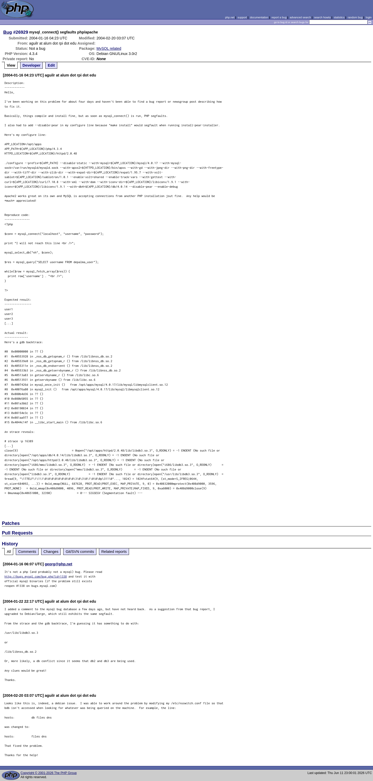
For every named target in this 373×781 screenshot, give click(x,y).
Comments (27, 552)
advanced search (300, 17)
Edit (51, 65)
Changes (51, 552)
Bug (7, 32)
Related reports (114, 552)
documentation (259, 17)
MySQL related (109, 48)
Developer (32, 65)
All (9, 552)
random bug (355, 17)
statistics (339, 17)
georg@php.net (58, 564)
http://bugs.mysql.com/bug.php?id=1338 (35, 576)
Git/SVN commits (80, 552)
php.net (229, 17)
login (369, 17)
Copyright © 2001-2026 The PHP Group (48, 773)
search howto (322, 17)
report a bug (278, 17)
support (242, 17)
